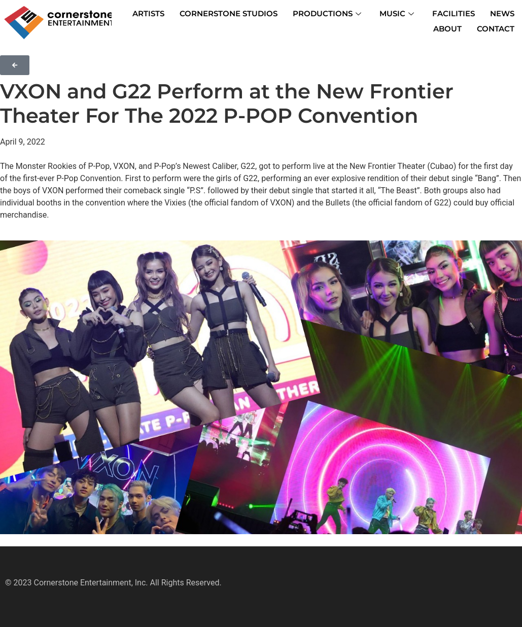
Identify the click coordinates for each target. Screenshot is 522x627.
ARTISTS (148, 13)
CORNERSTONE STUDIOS (228, 13)
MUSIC (396, 13)
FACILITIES (453, 13)
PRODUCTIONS (327, 13)
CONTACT (495, 28)
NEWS (502, 13)
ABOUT (447, 28)
